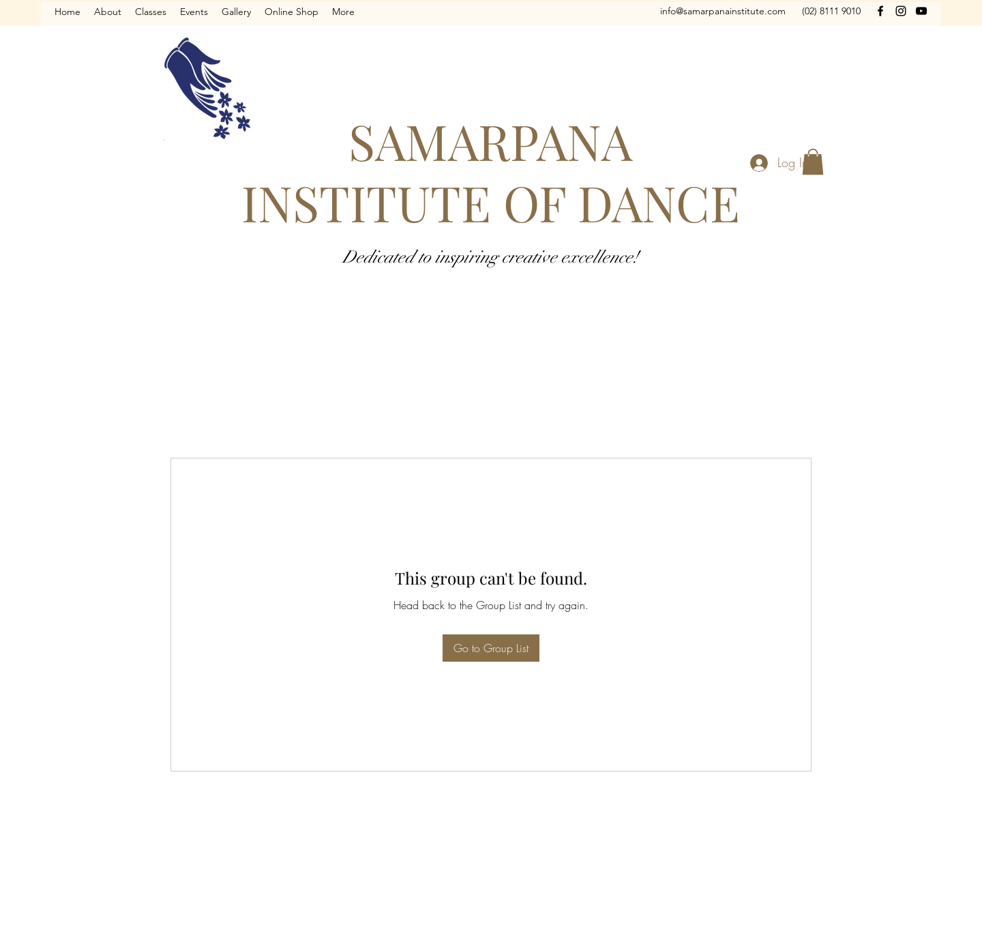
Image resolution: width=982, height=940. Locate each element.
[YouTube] (921, 11)
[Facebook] (880, 11)
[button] (813, 162)
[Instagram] (901, 11)
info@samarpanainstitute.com (723, 11)
